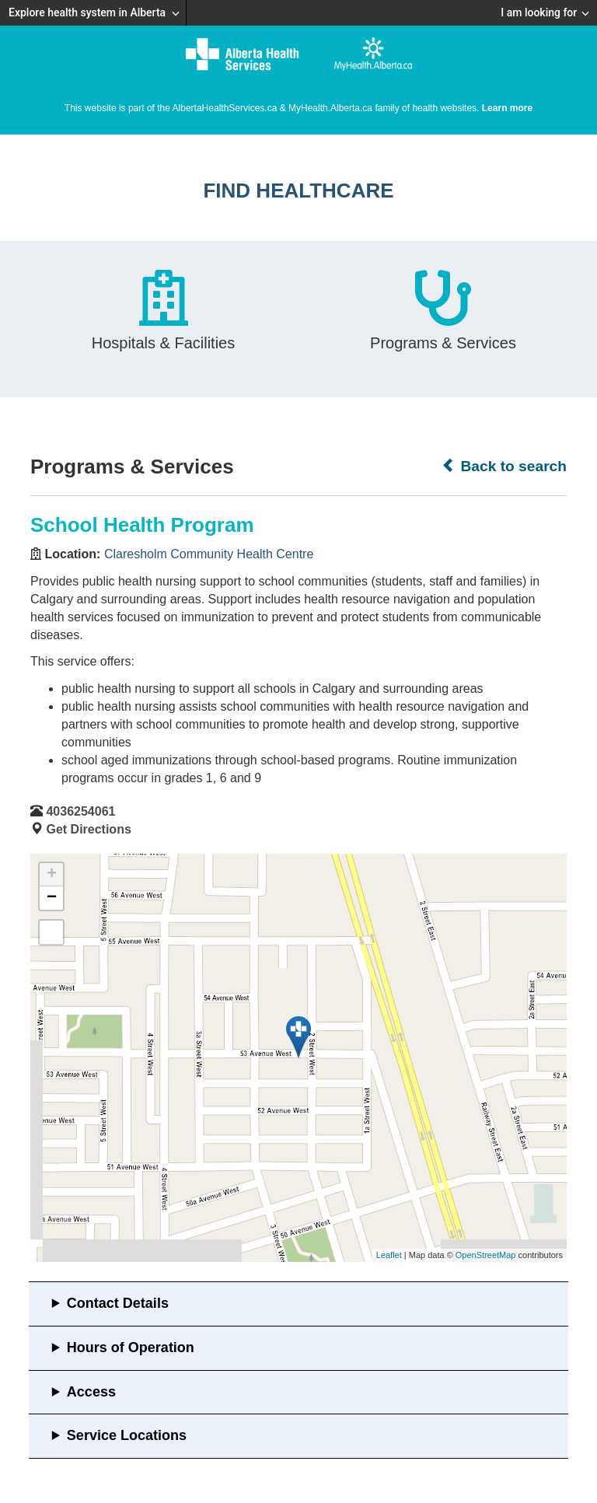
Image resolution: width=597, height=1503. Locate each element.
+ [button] (52, 874)
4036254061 (80, 811)
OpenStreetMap (486, 1255)
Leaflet (389, 1255)
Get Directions (88, 829)
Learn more (507, 108)
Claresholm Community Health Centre (208, 554)
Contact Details (118, 1303)
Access (91, 1392)
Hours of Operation (130, 1347)
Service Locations (127, 1435)
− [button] (52, 898)
